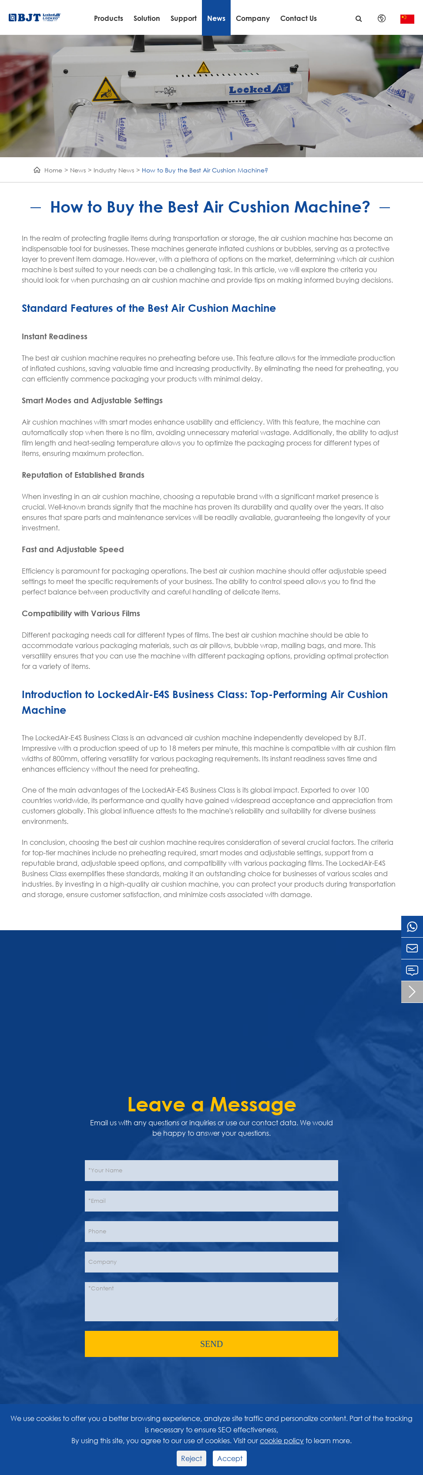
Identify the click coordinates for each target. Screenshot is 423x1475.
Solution (147, 18)
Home (53, 170)
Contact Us (298, 18)
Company (253, 18)
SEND (211, 1344)
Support (184, 18)
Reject (191, 1458)
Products (108, 18)
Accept (229, 1458)
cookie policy (282, 1440)
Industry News (114, 170)
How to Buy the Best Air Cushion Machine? (205, 170)
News (216, 18)
